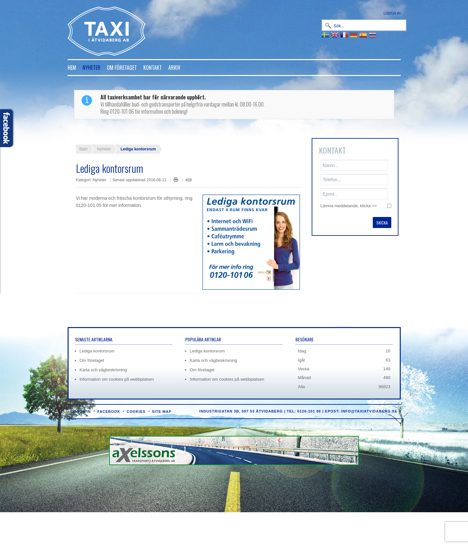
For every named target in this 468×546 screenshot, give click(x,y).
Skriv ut (176, 179)
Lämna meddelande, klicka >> (348, 205)
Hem (72, 67)
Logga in (392, 13)
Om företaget (122, 67)
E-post (188, 180)
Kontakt (152, 67)
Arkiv (174, 67)
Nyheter (91, 67)
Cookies (136, 411)
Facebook (108, 411)
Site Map (162, 411)
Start (83, 149)
